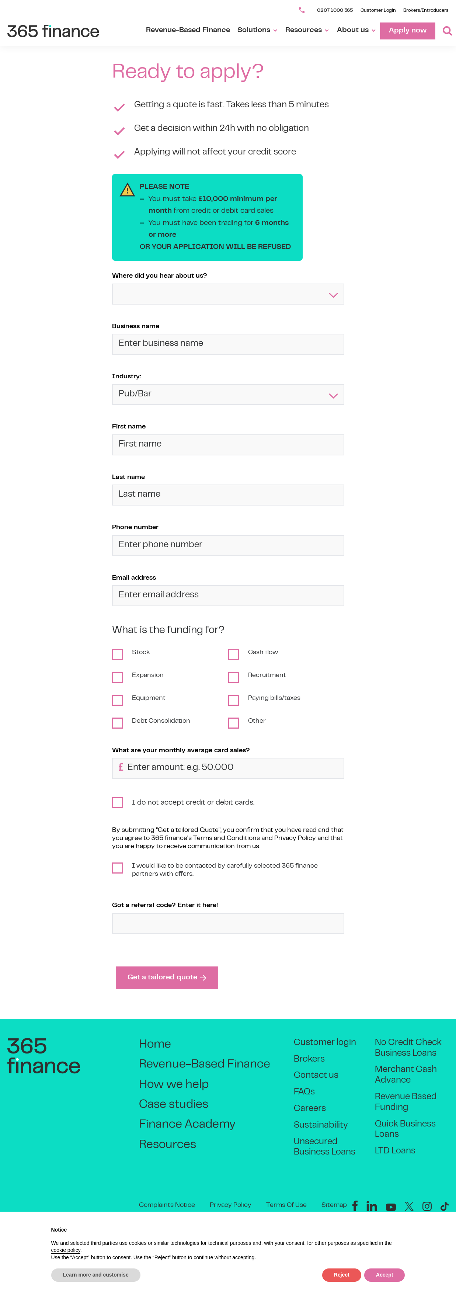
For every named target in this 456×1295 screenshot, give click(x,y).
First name (129, 427)
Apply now (408, 31)
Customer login (325, 1043)
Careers (310, 1109)
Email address (134, 578)
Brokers (309, 1059)
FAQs (304, 1092)
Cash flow (263, 653)
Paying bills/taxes (274, 698)
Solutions (257, 30)
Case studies (173, 1105)
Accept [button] (384, 1275)
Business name (135, 327)
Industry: (126, 377)
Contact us (316, 1076)
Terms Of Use (286, 1205)
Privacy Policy (230, 1205)
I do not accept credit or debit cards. (193, 803)
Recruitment (267, 675)
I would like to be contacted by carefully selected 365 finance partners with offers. (225, 870)
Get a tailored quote (167, 978)
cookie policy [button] (65, 1250)
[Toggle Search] (443, 31)
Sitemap (334, 1205)
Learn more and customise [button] (96, 1275)
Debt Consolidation (161, 721)
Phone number (135, 528)
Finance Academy (187, 1125)
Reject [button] (341, 1275)
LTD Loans (395, 1151)
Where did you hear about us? (159, 276)
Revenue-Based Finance (188, 30)
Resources (307, 30)
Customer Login (378, 10)
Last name (128, 477)
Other (257, 721)
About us (356, 30)
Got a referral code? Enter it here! (165, 906)
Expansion (148, 675)
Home (155, 1045)
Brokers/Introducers (426, 10)
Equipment (149, 698)
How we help (174, 1085)
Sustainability (321, 1125)
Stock (141, 653)
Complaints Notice (167, 1205)
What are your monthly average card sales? (181, 751)
